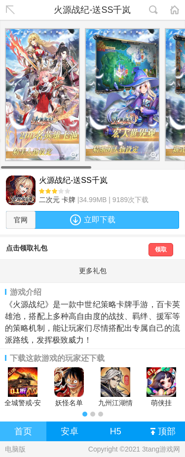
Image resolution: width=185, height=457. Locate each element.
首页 (23, 431)
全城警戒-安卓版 (22, 387)
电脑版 (15, 449)
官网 (21, 220)
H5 (115, 431)
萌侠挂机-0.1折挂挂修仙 (161, 387)
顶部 (163, 432)
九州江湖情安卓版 (115, 387)
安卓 (69, 431)
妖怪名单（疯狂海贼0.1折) (69, 387)
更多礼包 (93, 271)
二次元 (49, 200)
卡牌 (68, 200)
